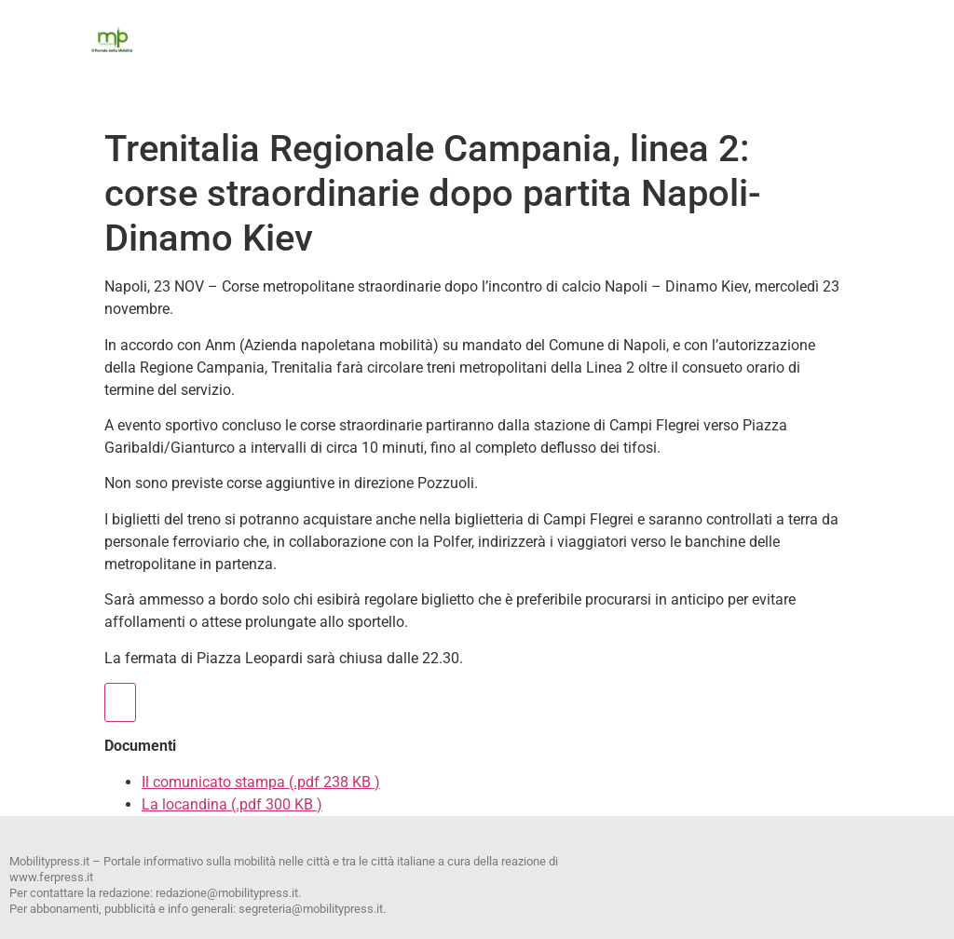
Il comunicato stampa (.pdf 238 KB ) (261, 782)
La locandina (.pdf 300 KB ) (232, 804)
